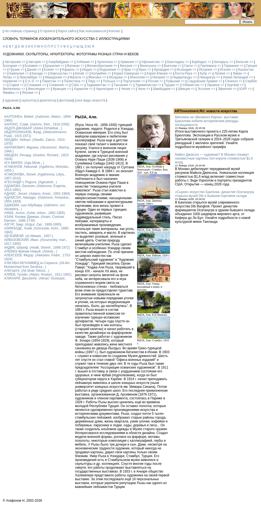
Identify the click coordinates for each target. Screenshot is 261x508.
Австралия (12, 62)
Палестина (72, 81)
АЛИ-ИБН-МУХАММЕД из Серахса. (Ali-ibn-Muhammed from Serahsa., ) (37, 265)
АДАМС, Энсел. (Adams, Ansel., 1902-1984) (37, 194)
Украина (213, 85)
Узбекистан (190, 85)
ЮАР (243, 89)
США (75, 85)
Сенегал (231, 81)
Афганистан (150, 62)
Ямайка (8, 93)
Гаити (188, 66)
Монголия (137, 77)
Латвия (219, 73)
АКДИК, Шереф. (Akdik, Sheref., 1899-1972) (37, 247)
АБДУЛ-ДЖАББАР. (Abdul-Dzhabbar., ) (33, 128)
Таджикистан (96, 85)
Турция (169, 85)
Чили (141, 89)
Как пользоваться (92, 31)
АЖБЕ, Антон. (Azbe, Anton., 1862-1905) (34, 213)
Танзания (120, 85)
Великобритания (99, 66)
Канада (37, 73)
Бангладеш (175, 62)
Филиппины (11, 89)
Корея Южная (157, 73)
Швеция (184, 89)
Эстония (204, 89)
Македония (53, 77)
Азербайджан (58, 62)
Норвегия (10, 81)
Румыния (173, 81)
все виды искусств (91, 100)
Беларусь (221, 62)
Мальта (75, 77)
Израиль (68, 70)
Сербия (251, 81)
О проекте (47, 31)
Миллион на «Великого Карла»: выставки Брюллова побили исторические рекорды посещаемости (206, 121)
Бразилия (52, 66)
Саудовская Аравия (202, 81)
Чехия (125, 89)
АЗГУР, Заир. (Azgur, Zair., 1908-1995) (32, 224)
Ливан (237, 73)
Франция (59, 89)
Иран (142, 70)
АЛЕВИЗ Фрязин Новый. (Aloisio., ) (30, 251)
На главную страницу (20, 31)
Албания (83, 62)
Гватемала (208, 66)
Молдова (116, 77)
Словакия (33, 85)
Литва (7, 77)
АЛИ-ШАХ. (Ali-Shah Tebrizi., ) (26, 271)
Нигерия (158, 77)
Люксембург (28, 77)
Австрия (34, 62)
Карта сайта (67, 31)
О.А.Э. (30, 81)
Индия (87, 70)
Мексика (94, 77)
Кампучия (16, 73)
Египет (49, 70)
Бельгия (242, 62)
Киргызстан (59, 73)
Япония (28, 93)
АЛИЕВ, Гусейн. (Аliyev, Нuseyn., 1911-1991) (38, 274)
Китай (79, 73)
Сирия (14, 85)
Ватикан (73, 66)
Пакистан (49, 81)
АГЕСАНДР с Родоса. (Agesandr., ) (30, 182)
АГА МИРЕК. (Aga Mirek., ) (24, 163)
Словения (56, 85)
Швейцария (161, 89)
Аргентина (105, 62)
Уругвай (233, 85)
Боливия (31, 66)
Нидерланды (182, 77)
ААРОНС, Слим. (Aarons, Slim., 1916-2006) (37, 124)
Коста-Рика (183, 73)
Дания (32, 70)
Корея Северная (126, 73)
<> (24, 62)
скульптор (29, 100)
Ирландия (161, 70)
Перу (92, 81)
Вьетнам (170, 66)
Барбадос (199, 62)
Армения (127, 62)
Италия (225, 70)
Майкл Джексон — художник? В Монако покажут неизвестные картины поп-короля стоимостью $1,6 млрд (214, 158)
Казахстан (246, 70)
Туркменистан (146, 85)
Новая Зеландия (235, 77)
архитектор (47, 100)
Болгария (10, 66)
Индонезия (107, 70)
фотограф (66, 100)
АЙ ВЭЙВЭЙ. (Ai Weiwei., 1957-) (28, 236)
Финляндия (36, 89)
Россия (153, 81)
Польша (109, 81)
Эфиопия (225, 89)
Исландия (183, 70)
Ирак (127, 70)
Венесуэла (148, 66)
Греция (251, 66)
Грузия (14, 70)
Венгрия (126, 66)
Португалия (131, 81)
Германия (231, 66)
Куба (203, 73)
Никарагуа (207, 77)
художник (11, 100)
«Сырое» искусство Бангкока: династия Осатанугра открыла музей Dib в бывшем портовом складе (214, 194)
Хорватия (81, 89)
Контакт (114, 31)
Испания (205, 70)
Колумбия (98, 73)
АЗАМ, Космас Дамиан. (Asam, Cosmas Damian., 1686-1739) (34, 219)
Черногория (104, 89)
